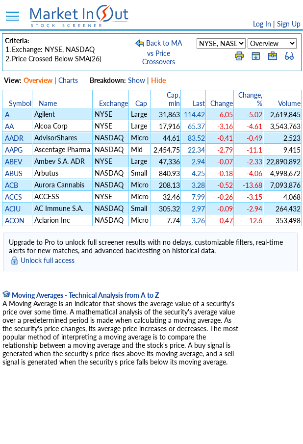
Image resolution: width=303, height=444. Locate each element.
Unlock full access (48, 260)
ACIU (13, 209)
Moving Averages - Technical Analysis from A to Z (80, 295)
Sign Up (289, 24)
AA (9, 126)
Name (48, 103)
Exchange (113, 103)
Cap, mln (173, 99)
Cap (141, 103)
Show (136, 80)
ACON (15, 220)
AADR (14, 138)
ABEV (13, 161)
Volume (289, 103)
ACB (11, 185)
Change (221, 103)
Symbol (20, 103)
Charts (68, 80)
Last (199, 103)
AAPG (14, 150)
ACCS (13, 197)
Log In (262, 24)
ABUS (14, 173)
